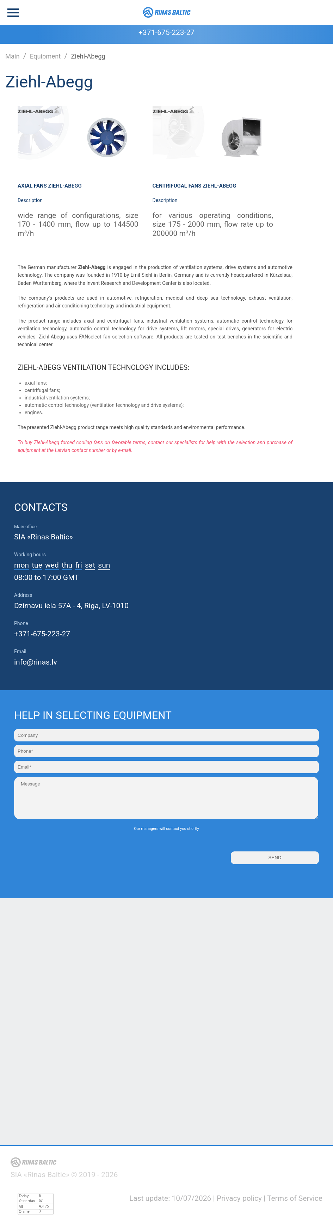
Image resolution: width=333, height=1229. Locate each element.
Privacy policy (239, 1198)
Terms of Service (294, 1198)
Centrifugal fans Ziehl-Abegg (194, 186)
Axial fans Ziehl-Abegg (50, 186)
